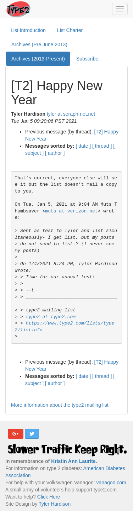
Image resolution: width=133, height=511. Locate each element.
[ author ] (55, 153)
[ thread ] (102, 146)
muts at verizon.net (71, 211)
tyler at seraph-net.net (71, 114)
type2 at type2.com (51, 317)
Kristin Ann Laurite (73, 461)
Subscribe (87, 59)
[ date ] (83, 146)
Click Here (48, 497)
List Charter (70, 30)
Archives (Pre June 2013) (39, 44)
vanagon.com (111, 482)
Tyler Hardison (55, 504)
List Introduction (28, 30)
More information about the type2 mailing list (60, 405)
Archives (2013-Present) (38, 59)
